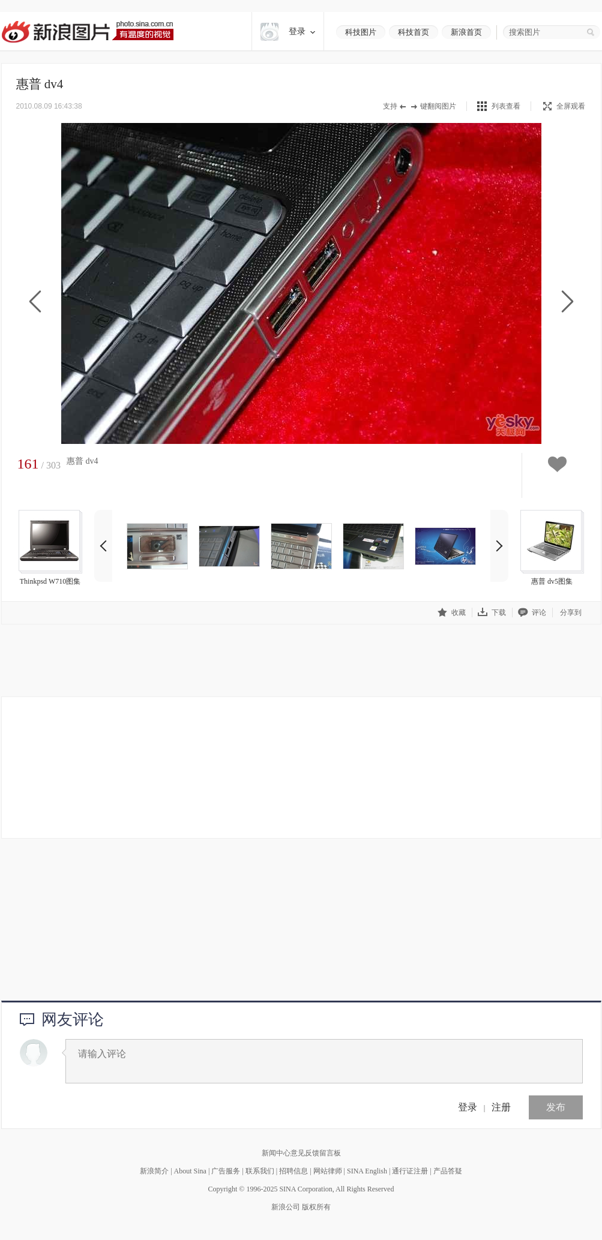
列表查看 (506, 106)
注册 (501, 1107)
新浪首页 (466, 32)
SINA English (367, 1171)
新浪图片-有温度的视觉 (87, 31)
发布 (555, 1107)
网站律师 (327, 1171)
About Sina (190, 1171)
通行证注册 (410, 1171)
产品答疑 (447, 1171)
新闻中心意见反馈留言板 (301, 1153)
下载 (492, 612)
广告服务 (225, 1171)
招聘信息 (293, 1171)
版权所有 (316, 1207)
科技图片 (360, 32)
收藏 (452, 612)
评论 (532, 612)
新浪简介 (154, 1171)
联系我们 (259, 1171)
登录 (467, 1107)
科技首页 (413, 32)
